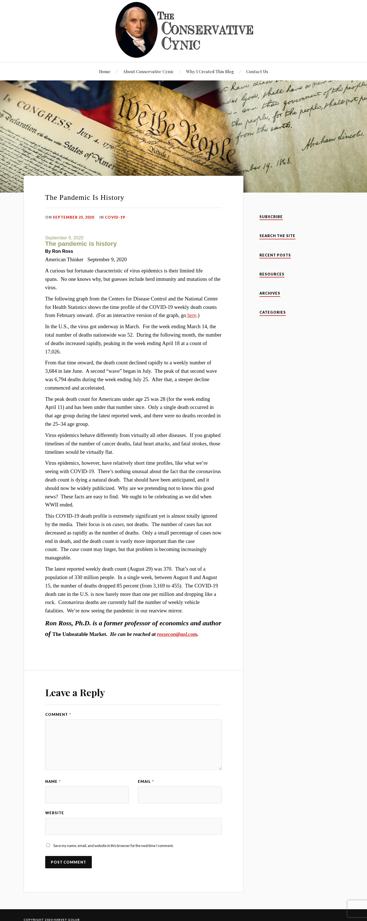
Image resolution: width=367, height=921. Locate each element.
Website (54, 813)
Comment (58, 714)
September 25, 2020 (73, 217)
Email (146, 781)
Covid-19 (115, 217)
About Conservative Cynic (148, 71)
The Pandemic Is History (84, 197)
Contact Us (257, 71)
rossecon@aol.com (177, 634)
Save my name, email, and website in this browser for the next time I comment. (113, 845)
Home (105, 71)
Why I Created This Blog (210, 71)
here (191, 315)
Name (53, 781)
